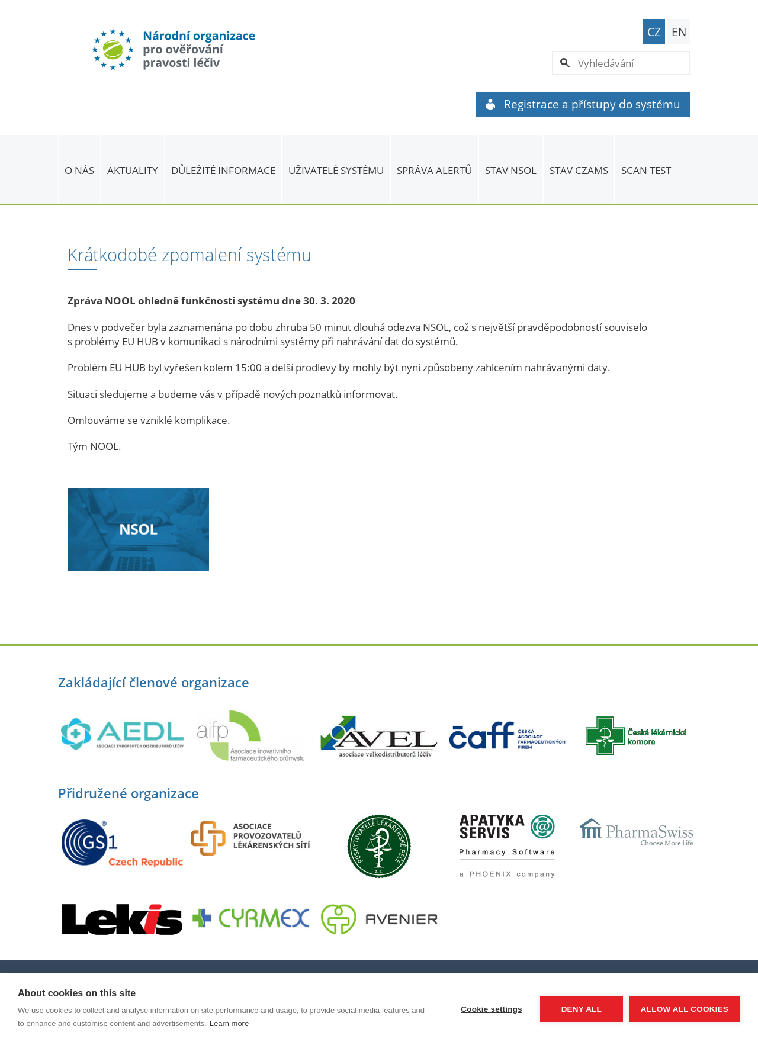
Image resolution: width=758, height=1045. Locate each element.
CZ (654, 32)
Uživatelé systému (336, 170)
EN (679, 32)
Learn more (229, 1023)
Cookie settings (491, 1009)
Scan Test (646, 170)
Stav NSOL (511, 170)
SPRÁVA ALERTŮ (434, 170)
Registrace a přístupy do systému (583, 104)
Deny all (581, 1009)
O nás (79, 170)
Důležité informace (223, 170)
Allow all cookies (684, 1009)
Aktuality (132, 170)
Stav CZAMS (579, 170)
